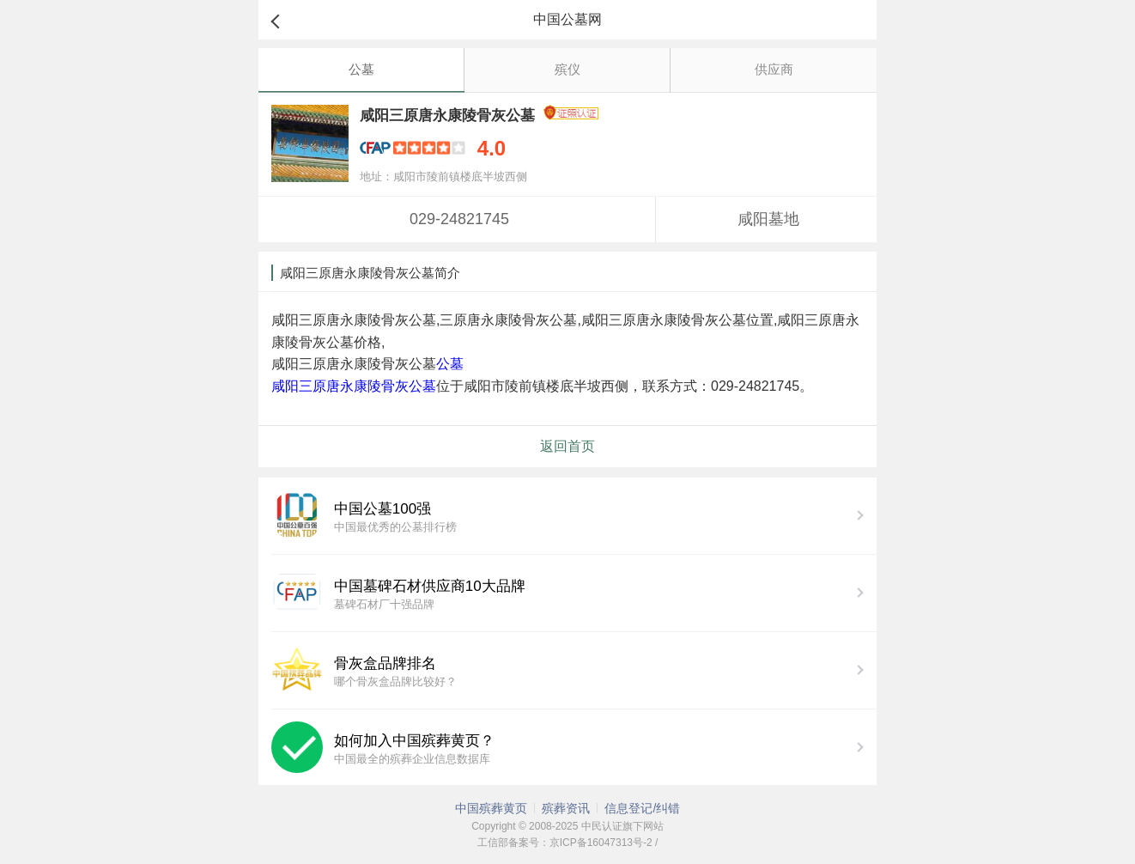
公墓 (361, 69)
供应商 (774, 69)
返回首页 (567, 446)
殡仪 (567, 69)
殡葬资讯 (566, 808)
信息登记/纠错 (642, 808)
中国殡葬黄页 (491, 808)
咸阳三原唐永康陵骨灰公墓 (353, 386)
